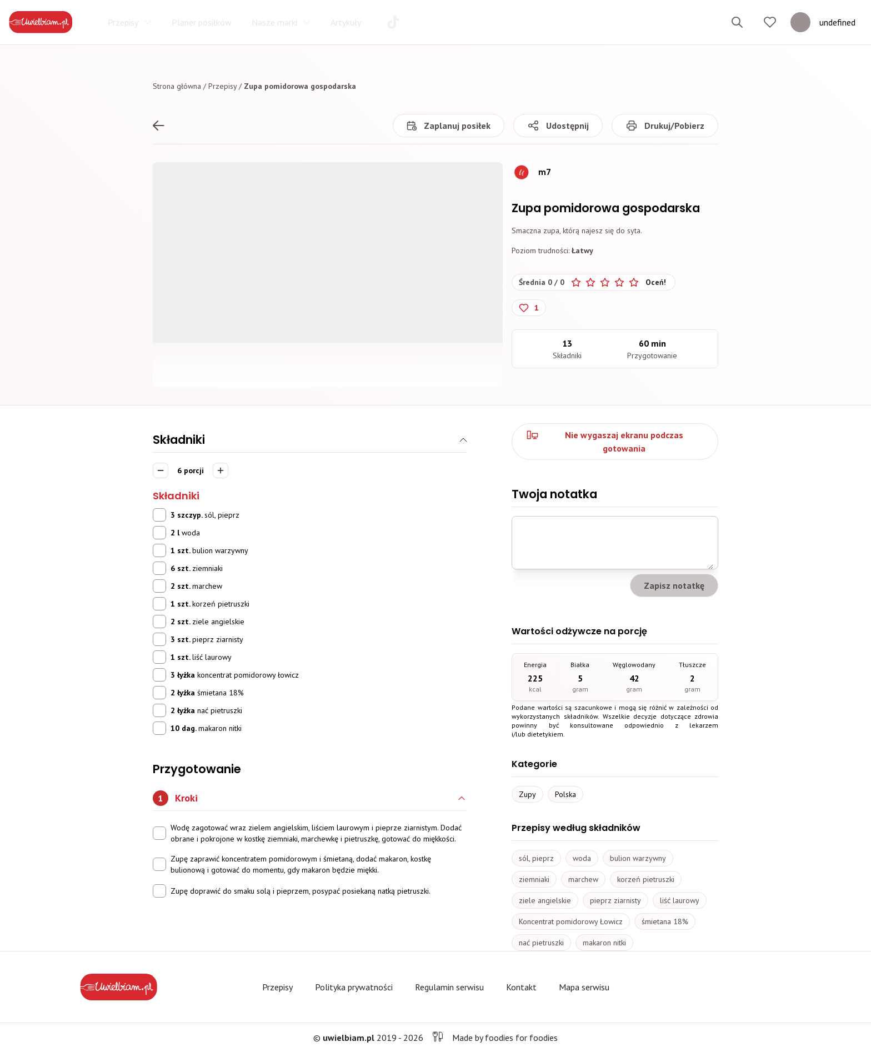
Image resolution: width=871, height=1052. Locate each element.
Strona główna (177, 86)
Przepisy (222, 86)
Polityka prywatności (354, 987)
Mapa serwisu (584, 987)
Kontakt (521, 987)
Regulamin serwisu (449, 987)
